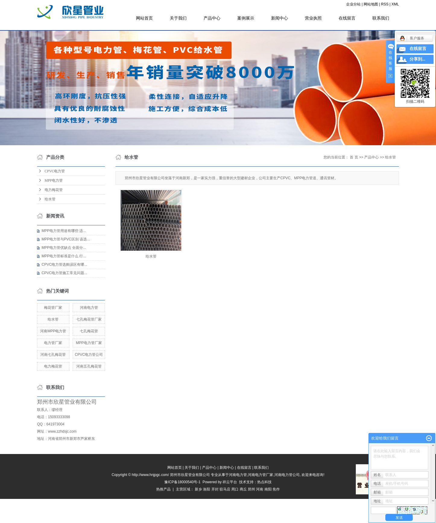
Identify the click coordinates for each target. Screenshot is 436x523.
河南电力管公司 (287, 475)
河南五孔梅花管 (89, 366)
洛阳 (206, 489)
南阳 (268, 489)
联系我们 (380, 18)
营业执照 (313, 18)
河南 (259, 489)
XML (395, 4)
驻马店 (225, 489)
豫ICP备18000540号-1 (182, 482)
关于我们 (178, 18)
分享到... (417, 59)
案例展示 (245, 18)
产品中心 (212, 18)
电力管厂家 (53, 343)
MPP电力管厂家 (89, 343)
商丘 (243, 489)
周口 (235, 489)
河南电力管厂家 (260, 475)
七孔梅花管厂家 (89, 319)
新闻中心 (279, 18)
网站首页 (144, 18)
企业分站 (353, 4)
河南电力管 (89, 307)
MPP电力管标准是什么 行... (64, 256)
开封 (215, 489)
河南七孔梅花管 (53, 354)
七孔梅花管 (89, 331)
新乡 (198, 489)
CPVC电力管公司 (89, 354)
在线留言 (347, 18)
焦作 (276, 489)
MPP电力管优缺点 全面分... (64, 248)
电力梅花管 (54, 190)
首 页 (354, 157)
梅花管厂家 (53, 307)
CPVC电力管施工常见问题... (64, 273)
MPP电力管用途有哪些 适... (64, 231)
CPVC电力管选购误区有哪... (64, 264)
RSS (385, 4)
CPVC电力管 (55, 171)
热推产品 (163, 489)
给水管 (50, 199)
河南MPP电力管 (53, 331)
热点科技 (264, 482)
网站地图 (371, 4)
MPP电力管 (54, 180)
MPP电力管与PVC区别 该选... (66, 239)
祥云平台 (230, 482)
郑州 (251, 489)
